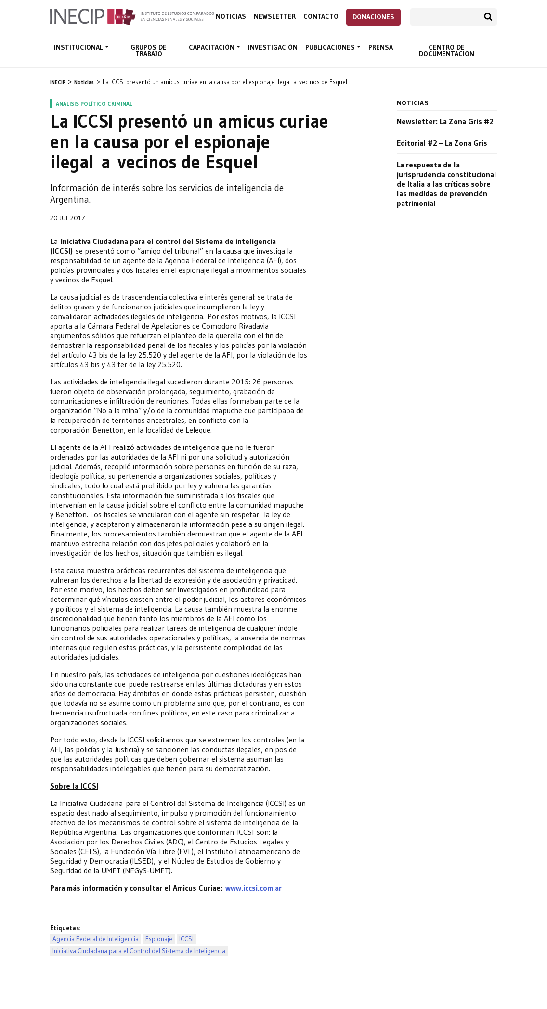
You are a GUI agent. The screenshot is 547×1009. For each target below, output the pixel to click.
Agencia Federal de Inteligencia (95, 939)
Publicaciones (331, 47)
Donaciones (373, 17)
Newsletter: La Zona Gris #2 (445, 121)
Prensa (380, 47)
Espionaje (158, 939)
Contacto (321, 17)
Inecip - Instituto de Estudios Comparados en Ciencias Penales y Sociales (132, 16)
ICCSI (186, 939)
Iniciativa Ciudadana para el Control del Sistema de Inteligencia (138, 951)
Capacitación (212, 47)
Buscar (488, 17)
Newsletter (275, 17)
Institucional (79, 47)
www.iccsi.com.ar (253, 888)
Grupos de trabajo (148, 50)
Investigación (273, 47)
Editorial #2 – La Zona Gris (442, 143)
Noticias (231, 17)
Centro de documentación (446, 50)
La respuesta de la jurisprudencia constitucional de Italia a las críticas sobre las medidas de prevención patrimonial (446, 184)
